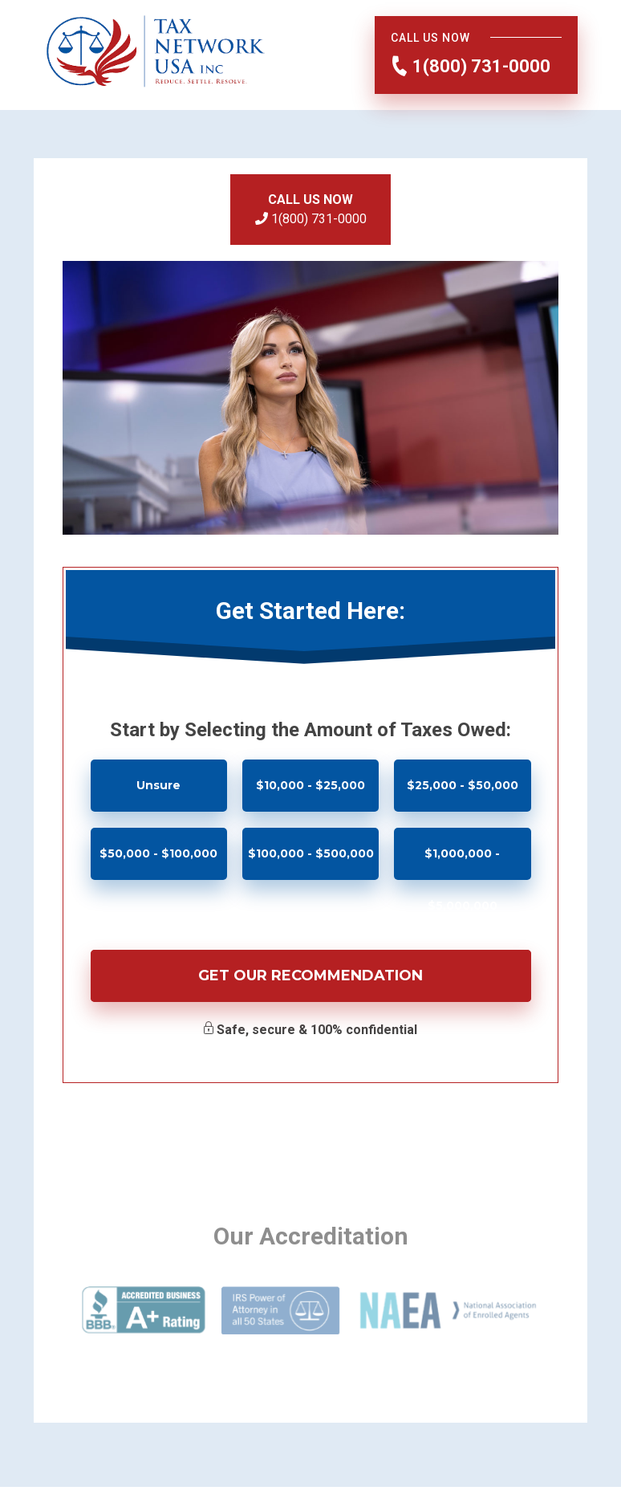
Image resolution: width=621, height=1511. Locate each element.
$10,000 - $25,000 (310, 785)
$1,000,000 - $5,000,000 (462, 863)
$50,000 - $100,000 (158, 853)
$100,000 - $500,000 (311, 853)
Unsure (158, 785)
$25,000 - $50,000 (462, 785)
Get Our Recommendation (310, 975)
